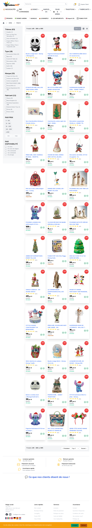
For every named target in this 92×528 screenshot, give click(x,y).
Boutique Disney (38, 511)
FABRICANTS (84, 9)
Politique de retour (59, 513)
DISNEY (35, 9)
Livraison (56, 508)
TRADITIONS (70, 9)
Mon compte (37, 508)
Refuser (84, 525)
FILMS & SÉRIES (57, 11)
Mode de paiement (59, 511)
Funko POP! (37, 516)
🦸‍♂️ (46, 10)
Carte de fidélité (58, 516)
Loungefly (37, 513)
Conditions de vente (78, 513)
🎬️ (57, 11)
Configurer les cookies (19, 514)
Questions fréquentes (79, 511)
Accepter (74, 525)
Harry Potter (37, 519)
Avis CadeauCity (58, 519)
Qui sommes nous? (78, 516)
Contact (75, 508)
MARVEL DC (46, 10)
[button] (70, 18)
